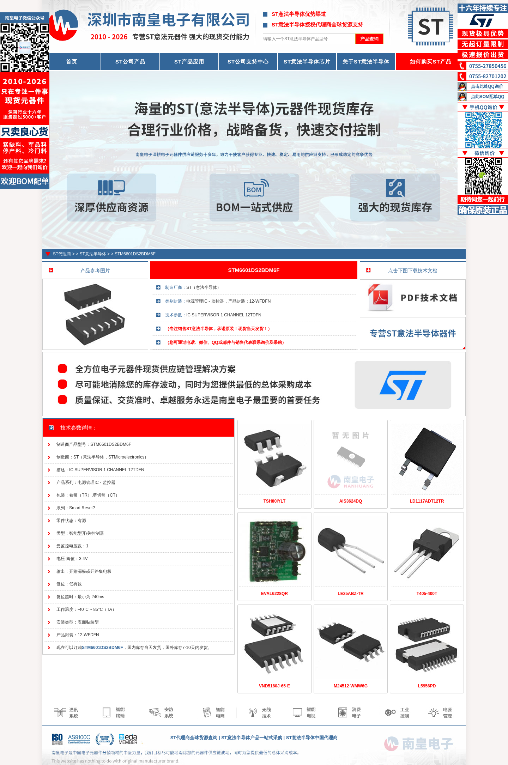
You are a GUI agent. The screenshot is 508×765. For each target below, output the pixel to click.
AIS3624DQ (350, 501)
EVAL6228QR (274, 593)
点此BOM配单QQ (487, 96)
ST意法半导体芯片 (307, 62)
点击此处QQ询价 (487, 86)
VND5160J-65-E (274, 686)
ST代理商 (62, 253)
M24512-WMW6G (351, 686)
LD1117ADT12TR (427, 501)
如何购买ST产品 (430, 62)
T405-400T (427, 593)
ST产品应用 (189, 62)
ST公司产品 (130, 62)
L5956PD (427, 686)
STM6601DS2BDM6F (135, 253)
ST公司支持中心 (248, 62)
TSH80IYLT (274, 501)
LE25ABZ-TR (350, 593)
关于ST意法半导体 (366, 62)
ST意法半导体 (92, 253)
